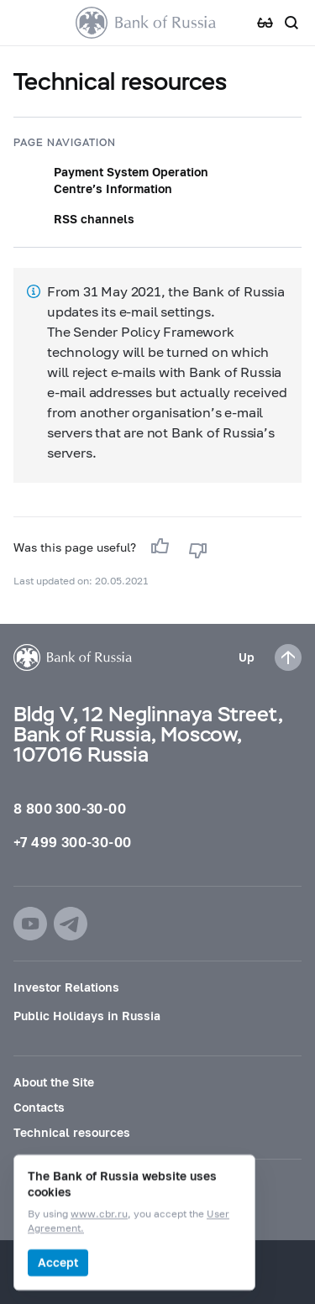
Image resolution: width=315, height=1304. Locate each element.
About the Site (53, 1082)
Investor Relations (66, 987)
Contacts (39, 1107)
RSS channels (94, 219)
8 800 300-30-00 (69, 808)
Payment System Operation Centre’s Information (131, 180)
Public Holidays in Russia (86, 1015)
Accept (58, 1262)
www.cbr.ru (99, 1214)
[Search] (291, 23)
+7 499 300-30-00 (72, 842)
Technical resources (71, 1132)
